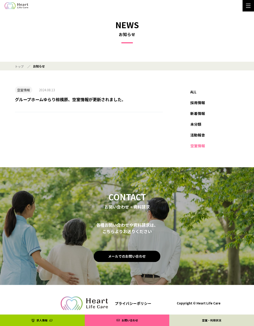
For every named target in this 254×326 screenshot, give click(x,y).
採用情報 (197, 103)
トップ (19, 66)
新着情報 (197, 115)
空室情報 (197, 149)
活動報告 (197, 138)
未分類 (195, 126)
